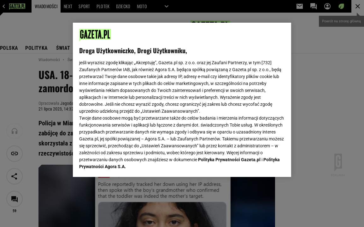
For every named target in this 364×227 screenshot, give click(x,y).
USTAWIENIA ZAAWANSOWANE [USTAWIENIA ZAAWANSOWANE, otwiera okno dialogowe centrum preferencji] (120, 164)
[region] (182, 100)
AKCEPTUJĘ (263, 164)
